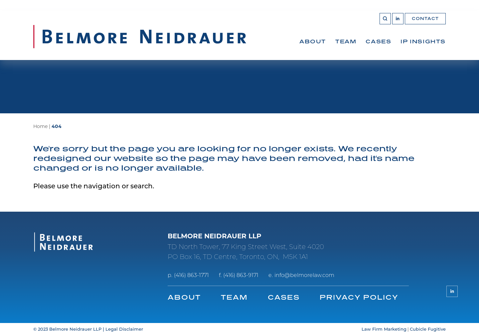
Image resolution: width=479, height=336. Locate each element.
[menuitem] (312, 49)
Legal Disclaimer (124, 329)
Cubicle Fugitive (428, 329)
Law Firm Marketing (384, 329)
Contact (425, 18)
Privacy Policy (359, 297)
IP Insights (423, 41)
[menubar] (372, 49)
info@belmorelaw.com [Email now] (304, 275)
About (312, 41)
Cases (378, 41)
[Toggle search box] (385, 18)
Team (345, 41)
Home (40, 126)
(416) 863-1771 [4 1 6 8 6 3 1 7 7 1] (191, 275)
